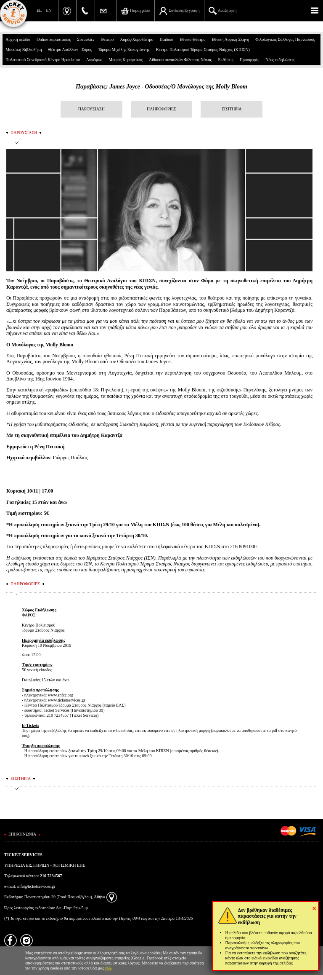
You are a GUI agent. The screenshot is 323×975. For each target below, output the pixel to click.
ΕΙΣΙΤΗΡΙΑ (232, 109)
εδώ (108, 968)
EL (39, 10)
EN (48, 10)
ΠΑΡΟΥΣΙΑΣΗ (91, 109)
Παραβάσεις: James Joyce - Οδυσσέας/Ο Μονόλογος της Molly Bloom (161, 86)
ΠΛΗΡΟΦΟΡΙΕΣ (161, 109)
